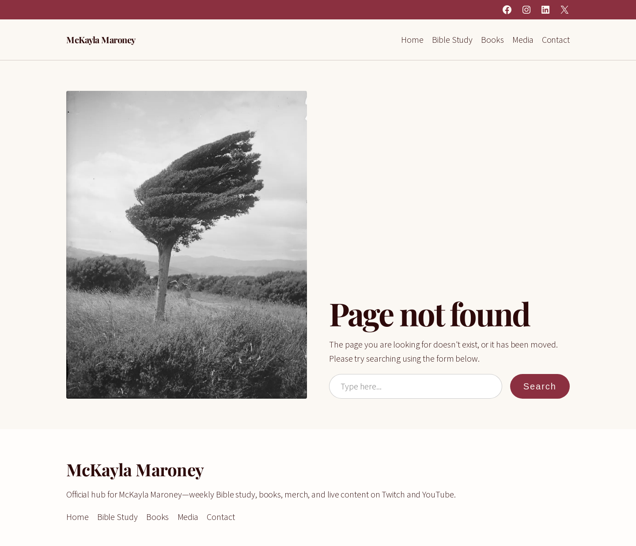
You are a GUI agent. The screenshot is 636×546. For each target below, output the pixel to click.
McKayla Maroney (101, 39)
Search (539, 386)
